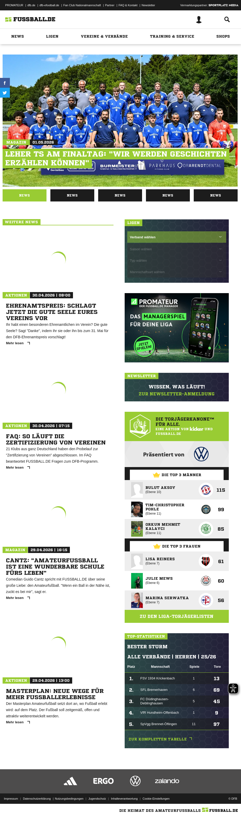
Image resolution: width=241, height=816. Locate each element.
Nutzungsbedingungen (69, 798)
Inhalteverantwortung (124, 798)
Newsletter (148, 5)
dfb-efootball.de (49, 5)
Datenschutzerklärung (37, 798)
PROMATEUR (14, 5)
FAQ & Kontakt (128, 5)
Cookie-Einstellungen (156, 798)
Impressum (11, 798)
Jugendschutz (97, 798)
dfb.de (31, 5)
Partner (110, 5)
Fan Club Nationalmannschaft (82, 5)
